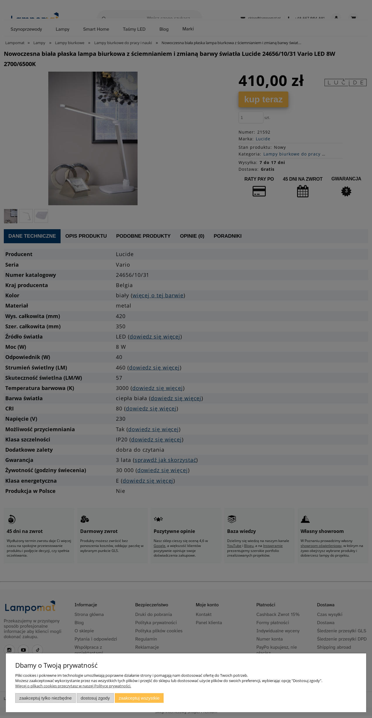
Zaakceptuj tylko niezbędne (45, 697)
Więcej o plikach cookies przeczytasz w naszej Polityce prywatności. (73, 685)
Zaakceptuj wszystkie (139, 697)
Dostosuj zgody (95, 697)
